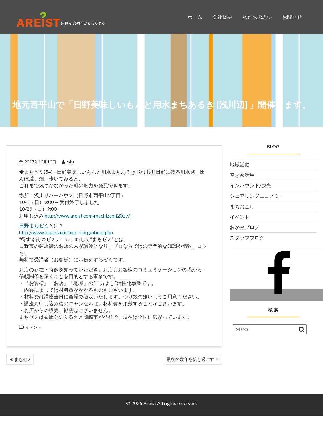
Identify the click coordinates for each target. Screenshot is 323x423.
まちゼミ (22, 359)
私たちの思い (257, 17)
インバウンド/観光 (250, 185)
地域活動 (240, 164)
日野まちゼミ (34, 225)
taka (68, 161)
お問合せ (292, 17)
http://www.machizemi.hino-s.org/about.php (66, 232)
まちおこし (242, 206)
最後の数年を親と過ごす (190, 359)
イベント (33, 327)
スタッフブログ (247, 237)
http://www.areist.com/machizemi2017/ (87, 215)
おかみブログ (244, 227)
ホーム (194, 17)
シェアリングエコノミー (257, 196)
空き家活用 (242, 175)
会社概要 (222, 17)
